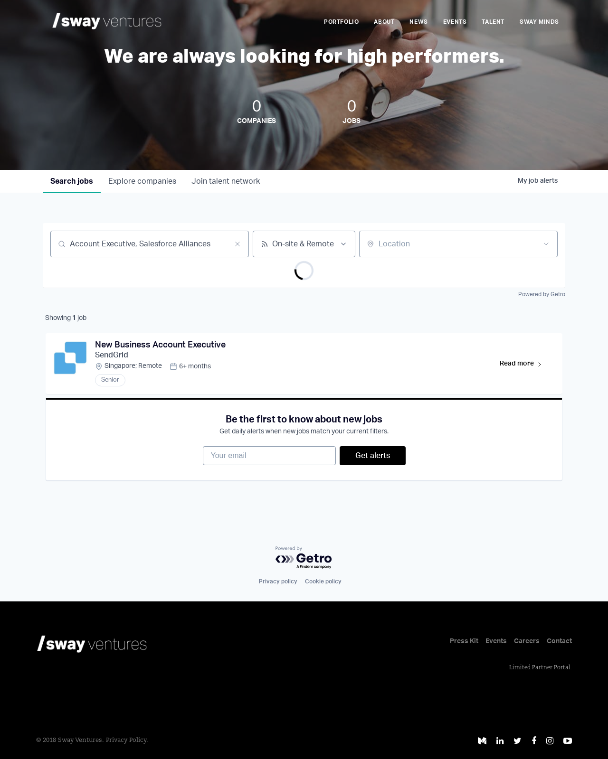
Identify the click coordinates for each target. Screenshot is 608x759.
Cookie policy (323, 581)
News (418, 22)
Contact (559, 641)
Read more (525, 365)
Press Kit (464, 641)
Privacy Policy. (127, 740)
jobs (71, 181)
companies (142, 181)
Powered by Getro (541, 294)
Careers (527, 641)
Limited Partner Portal (539, 668)
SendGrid (111, 355)
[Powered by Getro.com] (304, 558)
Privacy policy (278, 581)
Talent (493, 22)
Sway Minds (539, 22)
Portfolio (341, 22)
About (384, 22)
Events (455, 22)
